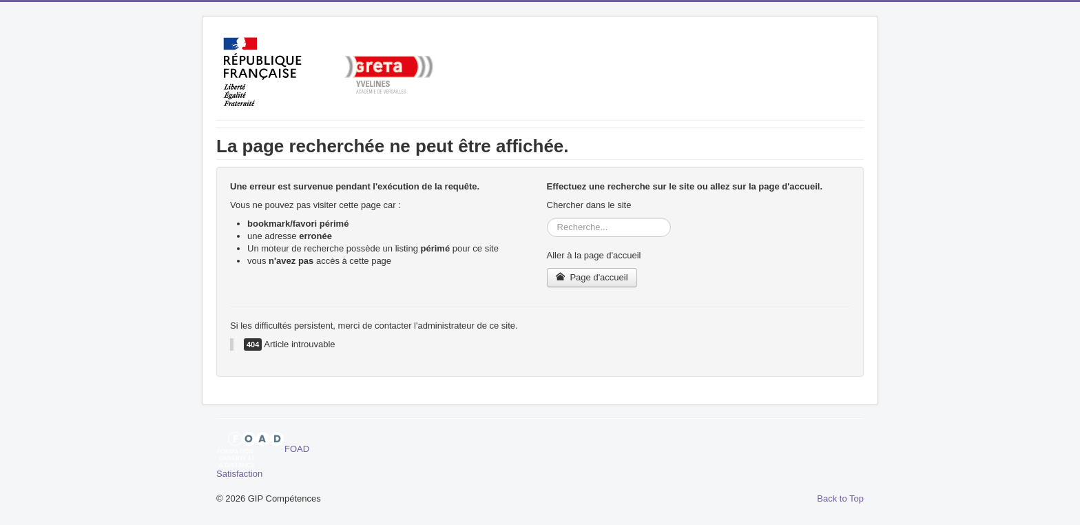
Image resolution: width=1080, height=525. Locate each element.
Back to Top (840, 498)
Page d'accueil (592, 277)
